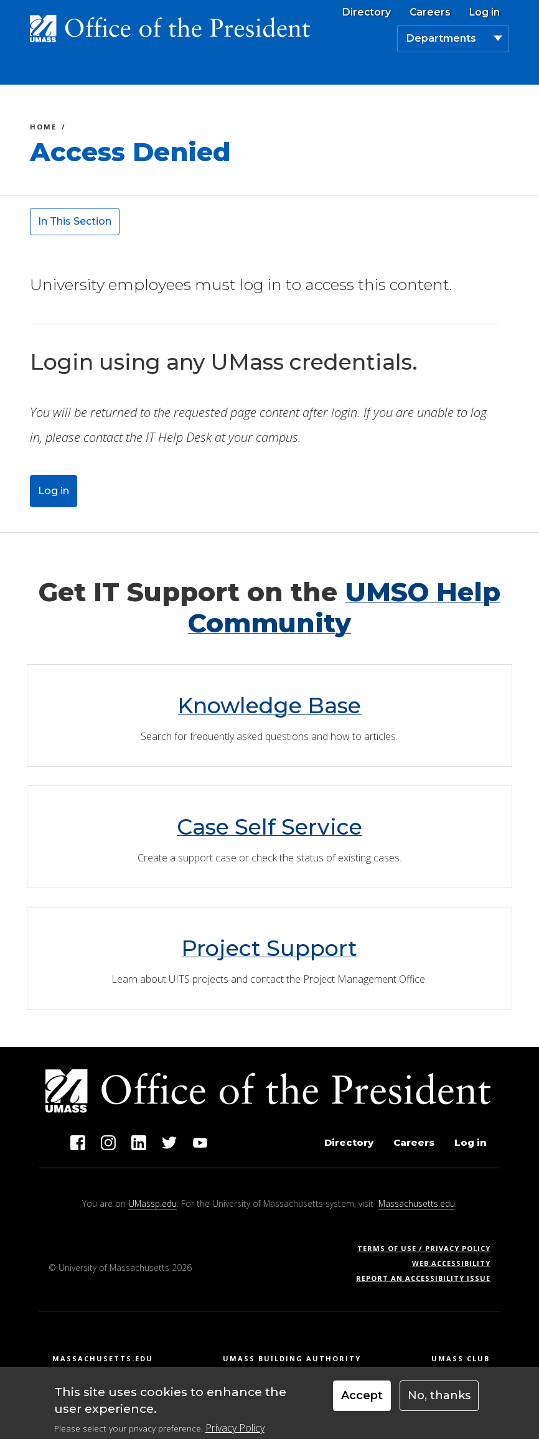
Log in (484, 12)
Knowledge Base (269, 705)
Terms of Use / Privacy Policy (427, 1248)
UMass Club (460, 1358)
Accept (362, 1395)
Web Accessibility (451, 1263)
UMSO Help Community (344, 607)
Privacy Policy (235, 1428)
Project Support (269, 948)
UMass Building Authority (292, 1358)
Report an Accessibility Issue (427, 1278)
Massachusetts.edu (416, 1203)
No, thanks (439, 1395)
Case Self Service (269, 826)
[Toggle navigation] (494, 70)
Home (43, 128)
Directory (366, 12)
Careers (430, 12)
